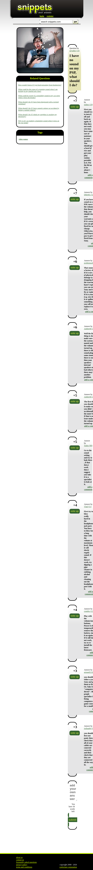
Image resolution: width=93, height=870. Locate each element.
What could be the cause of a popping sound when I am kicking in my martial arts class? (38, 90)
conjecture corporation (68, 867)
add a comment (88, 176)
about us (19, 857)
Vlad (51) (87, 506)
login (42, 16)
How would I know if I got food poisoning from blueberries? (39, 85)
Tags (39, 132)
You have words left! (72, 808)
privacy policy (21, 865)
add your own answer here (73, 792)
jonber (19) (88, 104)
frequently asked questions (26, 862)
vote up (75, 106)
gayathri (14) (74, 51)
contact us (20, 860)
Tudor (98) (88, 445)
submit (72, 820)
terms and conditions (24, 867)
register (50, 16)
